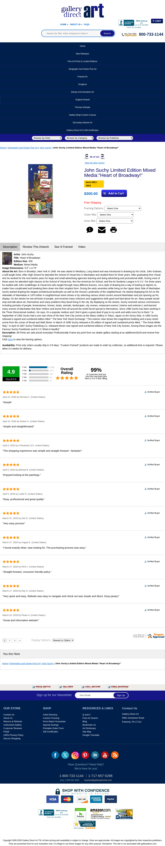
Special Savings (51, 725)
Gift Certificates (50, 731)
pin (85, 755)
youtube (105, 755)
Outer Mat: (90, 214)
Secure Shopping (11, 738)
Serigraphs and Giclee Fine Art (82, 69)
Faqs (87, 24)
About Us (75, 24)
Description (10, 246)
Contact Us (8, 714)
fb (55, 755)
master (67, 799)
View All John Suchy (95, 163)
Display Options (40, 640)
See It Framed (63, 246)
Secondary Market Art (82, 122)
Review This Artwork (36, 246)
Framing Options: (94, 208)
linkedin (95, 755)
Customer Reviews (12, 728)
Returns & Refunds (12, 721)
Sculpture (82, 84)
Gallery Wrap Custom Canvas (82, 115)
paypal (111, 799)
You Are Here (11, 654)
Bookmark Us (89, 725)
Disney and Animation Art (82, 92)
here (10, 339)
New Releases (82, 54)
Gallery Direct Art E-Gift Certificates (82, 130)
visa (52, 799)
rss (115, 755)
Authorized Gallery (12, 725)
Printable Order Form (53, 728)
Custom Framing (51, 718)
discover (82, 799)
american (96, 799)
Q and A (87, 714)
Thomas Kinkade (82, 107)
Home (63, 24)
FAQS (6, 731)
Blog (85, 721)
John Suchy (45, 147)
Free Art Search (90, 718)
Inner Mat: (90, 220)
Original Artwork (82, 99)
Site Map (87, 731)
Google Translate (91, 735)
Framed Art (82, 77)
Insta (75, 755)
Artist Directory (50, 714)
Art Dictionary (89, 728)
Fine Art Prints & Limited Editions (82, 61)
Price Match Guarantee (54, 721)
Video (81, 246)
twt (65, 755)
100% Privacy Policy (13, 735)
